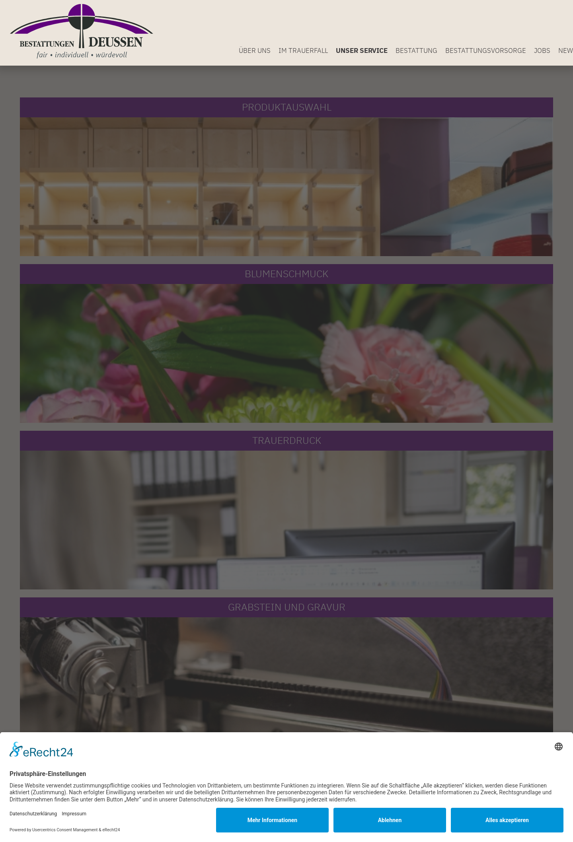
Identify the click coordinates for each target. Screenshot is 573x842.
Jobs (542, 50)
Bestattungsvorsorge (485, 50)
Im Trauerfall (303, 50)
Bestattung (416, 50)
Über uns (255, 50)
